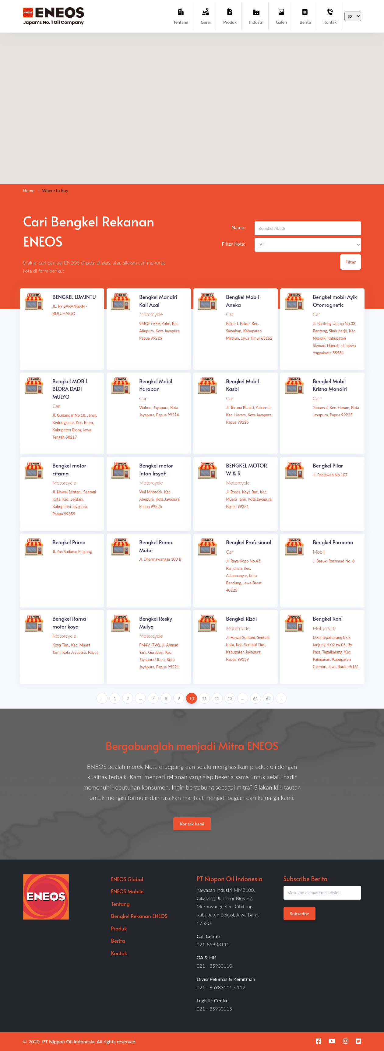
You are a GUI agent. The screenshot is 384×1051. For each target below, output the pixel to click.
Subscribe (299, 913)
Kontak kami (192, 823)
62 (268, 698)
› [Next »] (281, 698)
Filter (350, 262)
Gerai (206, 16)
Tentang (180, 16)
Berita (305, 16)
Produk (230, 16)
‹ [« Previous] (102, 698)
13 (229, 698)
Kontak (330, 16)
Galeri (281, 16)
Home (28, 190)
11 (204, 698)
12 (217, 698)
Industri (256, 16)
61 (255, 698)
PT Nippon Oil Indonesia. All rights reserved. (89, 1041)
